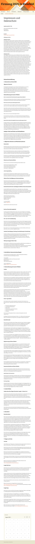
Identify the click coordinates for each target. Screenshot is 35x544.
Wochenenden (14, 11)
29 (21, 537)
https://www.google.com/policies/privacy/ (10, 485)
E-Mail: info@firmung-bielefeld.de (9, 35)
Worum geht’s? (3, 11)
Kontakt (2, 13)
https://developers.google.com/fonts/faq (10, 484)
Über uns (8, 11)
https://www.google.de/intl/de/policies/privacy (11, 462)
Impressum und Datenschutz (9, 13)
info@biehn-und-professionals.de (11, 264)
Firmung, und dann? (26, 11)
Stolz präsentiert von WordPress (8, 542)
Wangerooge (19, 11)
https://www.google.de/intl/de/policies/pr (21, 505)
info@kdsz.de (8, 202)
